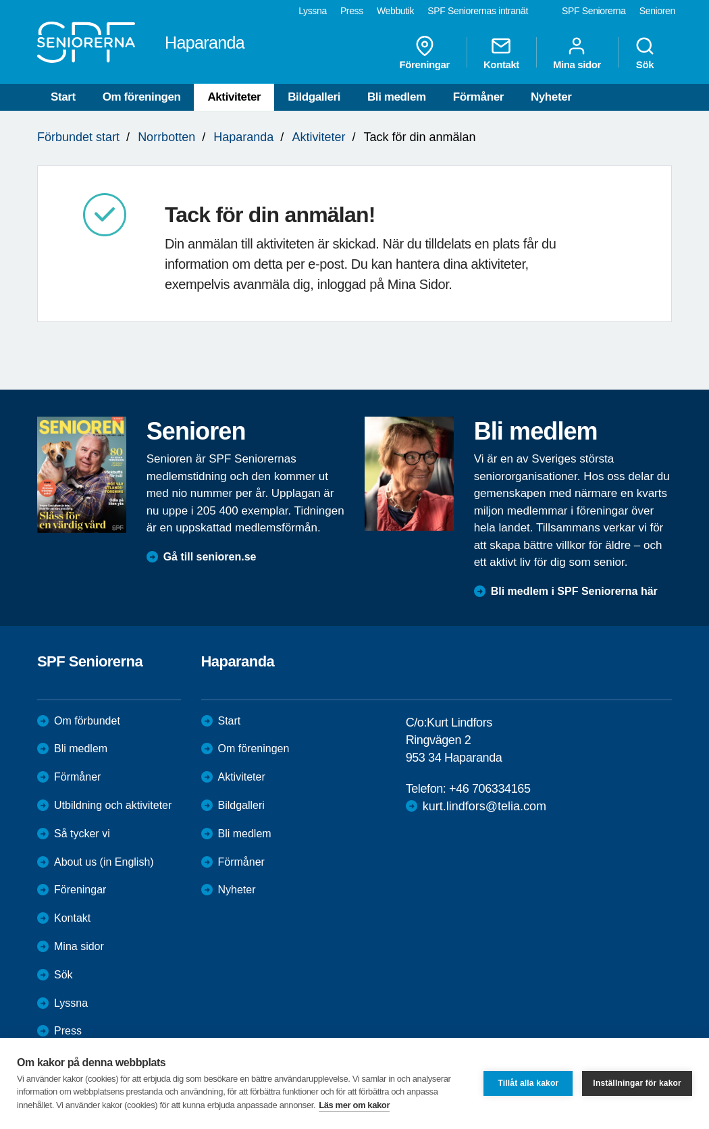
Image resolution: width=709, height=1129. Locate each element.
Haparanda (243, 137)
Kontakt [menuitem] (501, 53)
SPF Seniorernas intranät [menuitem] (477, 10)
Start (63, 96)
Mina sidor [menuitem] (577, 53)
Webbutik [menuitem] (395, 10)
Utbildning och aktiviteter (113, 805)
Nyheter (551, 96)
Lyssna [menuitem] (312, 10)
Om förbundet (87, 721)
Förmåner (478, 96)
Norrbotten (166, 137)
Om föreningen (142, 96)
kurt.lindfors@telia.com (484, 806)
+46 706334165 (489, 788)
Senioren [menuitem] (657, 10)
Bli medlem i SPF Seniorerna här (574, 591)
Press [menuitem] (351, 10)
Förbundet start (78, 137)
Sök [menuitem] (645, 53)
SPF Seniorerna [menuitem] (594, 10)
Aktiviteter (234, 96)
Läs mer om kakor (354, 1105)
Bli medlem (396, 96)
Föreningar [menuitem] (425, 53)
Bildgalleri (314, 96)
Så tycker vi (82, 833)
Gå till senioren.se (210, 556)
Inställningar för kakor (637, 1083)
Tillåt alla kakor (528, 1083)
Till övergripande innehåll (0, 0)
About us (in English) (104, 862)
